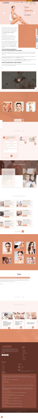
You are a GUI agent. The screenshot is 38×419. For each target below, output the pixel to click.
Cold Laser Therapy (14, 392)
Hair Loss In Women (10, 385)
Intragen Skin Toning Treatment (17, 400)
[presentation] (4, 13)
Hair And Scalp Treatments (6, 391)
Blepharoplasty (12, 403)
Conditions (22, 2)
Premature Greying (31, 385)
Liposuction (3, 403)
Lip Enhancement (4, 395)
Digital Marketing (33, 410)
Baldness (24, 385)
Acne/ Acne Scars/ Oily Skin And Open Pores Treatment (24, 387)
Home (14, 2)
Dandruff (27, 385)
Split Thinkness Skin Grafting (12, 406)
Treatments (27, 2)
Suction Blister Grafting (5, 406)
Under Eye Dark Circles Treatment (28, 388)
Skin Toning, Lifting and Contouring (18, 388)
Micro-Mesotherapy (8, 392)
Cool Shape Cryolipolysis (5, 400)
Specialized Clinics (33, 2)
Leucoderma (4, 405)
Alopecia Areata (15, 385)
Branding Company (19, 411)
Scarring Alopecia (20, 385)
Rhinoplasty (15, 403)
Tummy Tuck (7, 403)
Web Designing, (29, 410)
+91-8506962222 (29, 0)
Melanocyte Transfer (19, 406)
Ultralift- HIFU (11, 400)
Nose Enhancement (21, 395)
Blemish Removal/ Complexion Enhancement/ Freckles (9, 387)
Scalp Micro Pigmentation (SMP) (22, 392)
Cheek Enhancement (10, 395)
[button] (18, 113)
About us (17, 2)
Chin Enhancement (16, 395)
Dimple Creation (20, 403)
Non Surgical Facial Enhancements (8, 394)
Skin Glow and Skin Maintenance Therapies (7, 388)
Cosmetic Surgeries (5, 402)
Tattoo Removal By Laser (5, 389)
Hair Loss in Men (4, 385)
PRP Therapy (4, 392)
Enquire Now (35, 0)
